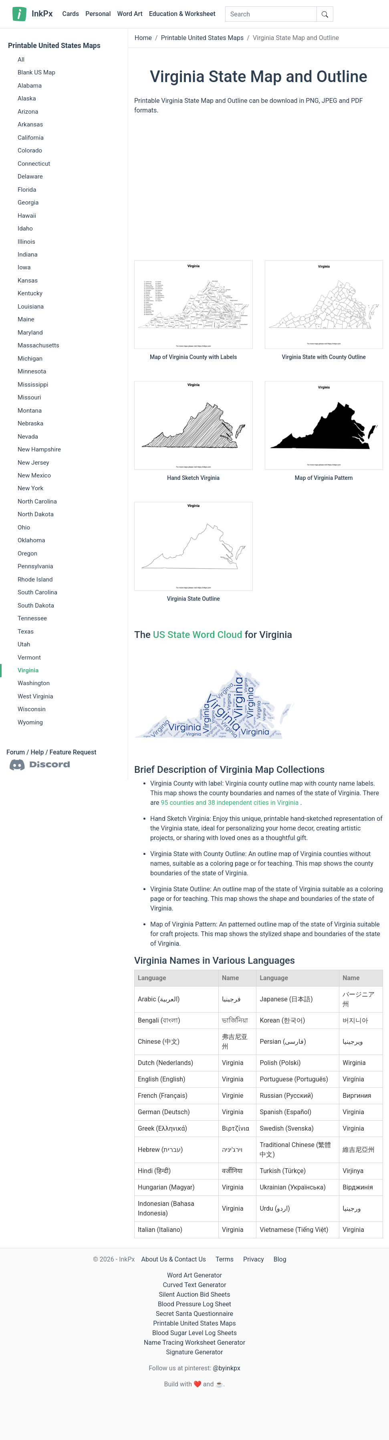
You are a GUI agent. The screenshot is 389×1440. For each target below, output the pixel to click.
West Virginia (35, 696)
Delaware (30, 176)
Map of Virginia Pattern (324, 478)
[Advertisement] (258, 191)
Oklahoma (31, 540)
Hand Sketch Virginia (193, 478)
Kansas (28, 280)
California (31, 137)
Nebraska (30, 423)
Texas (26, 631)
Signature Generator (194, 1352)
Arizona (28, 111)
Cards (70, 14)
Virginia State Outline (193, 599)
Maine (26, 319)
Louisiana (31, 306)
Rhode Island (35, 579)
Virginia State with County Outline (324, 357)
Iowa (24, 267)
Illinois (26, 241)
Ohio (24, 527)
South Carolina (37, 592)
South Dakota (36, 605)
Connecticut (34, 163)
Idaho (25, 228)
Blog (280, 1259)
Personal (98, 14)
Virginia (28, 670)
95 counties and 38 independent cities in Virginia (229, 802)
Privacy (253, 1259)
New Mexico (34, 475)
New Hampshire (39, 449)
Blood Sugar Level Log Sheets (194, 1333)
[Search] (271, 14)
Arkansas (30, 124)
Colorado (30, 150)
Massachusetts (38, 345)
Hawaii (27, 215)
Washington (34, 683)
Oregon (27, 553)
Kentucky (30, 293)
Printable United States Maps (54, 46)
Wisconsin (32, 709)
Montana (30, 410)
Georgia (28, 202)
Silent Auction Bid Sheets (194, 1294)
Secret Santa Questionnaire (194, 1314)
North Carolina (37, 501)
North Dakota (36, 514)
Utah (24, 644)
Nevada (28, 436)
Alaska (27, 98)
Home (143, 38)
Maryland (30, 332)
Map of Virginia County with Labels (193, 357)
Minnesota (32, 371)
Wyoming (30, 722)
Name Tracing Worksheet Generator (194, 1342)
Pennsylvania (35, 566)
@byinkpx (226, 1368)
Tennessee (32, 618)
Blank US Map (36, 72)
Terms (225, 1259)
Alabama (30, 85)
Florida (27, 189)
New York (30, 488)
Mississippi (33, 384)
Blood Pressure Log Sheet (194, 1304)
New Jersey (33, 462)
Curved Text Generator (194, 1285)
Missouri (29, 397)
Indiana (28, 254)
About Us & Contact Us (173, 1259)
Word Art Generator (194, 1275)
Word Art (130, 14)
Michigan (30, 358)
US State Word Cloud (197, 634)
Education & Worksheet (182, 14)
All (21, 59)
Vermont (29, 657)
